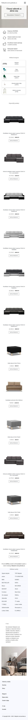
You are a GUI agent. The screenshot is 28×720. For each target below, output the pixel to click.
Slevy (3, 688)
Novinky (4, 685)
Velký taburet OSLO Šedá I (14, 437)
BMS (3, 579)
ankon (3, 576)
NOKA (16, 582)
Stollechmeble (5, 607)
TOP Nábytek (18, 573)
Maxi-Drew (17, 592)
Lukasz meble (18, 604)
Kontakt (4, 709)
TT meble (17, 601)
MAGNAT (4, 589)
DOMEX (17, 579)
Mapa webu (5, 697)
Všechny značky (6, 681)
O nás (3, 706)
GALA (16, 598)
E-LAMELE (17, 610)
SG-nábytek (5, 595)
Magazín (4, 693)
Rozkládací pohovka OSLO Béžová (14, 400)
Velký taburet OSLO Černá (14, 363)
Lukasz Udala (5, 610)
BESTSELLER (5, 582)
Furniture (4, 592)
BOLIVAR (4, 601)
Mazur (3, 585)
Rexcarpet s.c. (18, 607)
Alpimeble (4, 598)
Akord (16, 589)
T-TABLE (4, 604)
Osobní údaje (5, 700)
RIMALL (17, 595)
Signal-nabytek (5, 573)
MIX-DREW (18, 585)
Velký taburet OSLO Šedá (14, 512)
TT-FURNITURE (19, 576)
